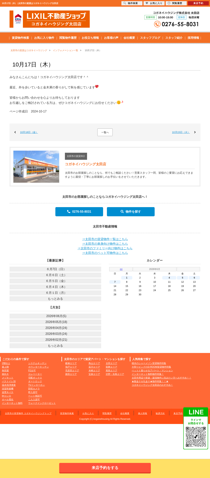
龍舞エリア (111, 367)
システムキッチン (37, 363)
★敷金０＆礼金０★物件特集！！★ (150, 381)
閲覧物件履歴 (68, 37)
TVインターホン (36, 385)
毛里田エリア (72, 370)
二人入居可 (34, 399)
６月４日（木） (56, 286)
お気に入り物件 (44, 37)
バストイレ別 (9, 381)
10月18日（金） (29, 132)
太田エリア (111, 363)
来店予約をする (105, 468)
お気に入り (88, 413)
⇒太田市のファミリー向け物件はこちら (105, 248)
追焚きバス (7, 392)
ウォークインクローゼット (42, 403)
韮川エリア (94, 367)
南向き (5, 374)
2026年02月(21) (56, 339)
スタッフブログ (150, 37)
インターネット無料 (12, 403)
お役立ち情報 (90, 37)
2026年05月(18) (56, 322)
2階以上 (6, 363)
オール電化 (7, 399)
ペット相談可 (35, 396)
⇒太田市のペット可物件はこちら (105, 252)
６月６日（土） (56, 275)
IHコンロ (6, 396)
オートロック (35, 381)
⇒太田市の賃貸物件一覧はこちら (105, 239)
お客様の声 (111, 37)
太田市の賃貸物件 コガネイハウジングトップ (28, 413)
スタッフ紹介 (174, 37)
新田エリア (71, 374)
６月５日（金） (56, 281)
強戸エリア (71, 367)
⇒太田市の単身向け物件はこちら (105, 243)
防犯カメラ (34, 388)
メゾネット (7, 377)
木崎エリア (94, 370)
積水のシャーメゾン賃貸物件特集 (149, 363)
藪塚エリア (71, 363)
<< (121, 269)
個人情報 (142, 413)
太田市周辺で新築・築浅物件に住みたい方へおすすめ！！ (161, 377)
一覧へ (105, 132)
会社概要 (129, 37)
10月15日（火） (181, 132)
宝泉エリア (94, 374)
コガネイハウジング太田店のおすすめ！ (152, 385)
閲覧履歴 (107, 413)
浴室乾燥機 (7, 388)
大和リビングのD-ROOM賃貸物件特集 (151, 367)
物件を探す (131, 211)
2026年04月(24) (56, 327)
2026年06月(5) (56, 316)
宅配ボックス (35, 377)
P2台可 (32, 370)
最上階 (5, 367)
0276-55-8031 (79, 211)
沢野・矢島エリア (115, 374)
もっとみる (55, 298)
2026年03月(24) (56, 333)
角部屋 (5, 370)
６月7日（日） (56, 269)
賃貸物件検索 (20, 37)
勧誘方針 (160, 413)
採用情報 (193, 37)
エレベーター (35, 374)
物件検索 (130, 3)
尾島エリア (111, 370)
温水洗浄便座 (9, 385)
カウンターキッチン (38, 367)
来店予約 (178, 413)
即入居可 (32, 392)
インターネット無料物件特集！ (148, 374)
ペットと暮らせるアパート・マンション (152, 370)
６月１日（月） (56, 292)
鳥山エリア (94, 363)
